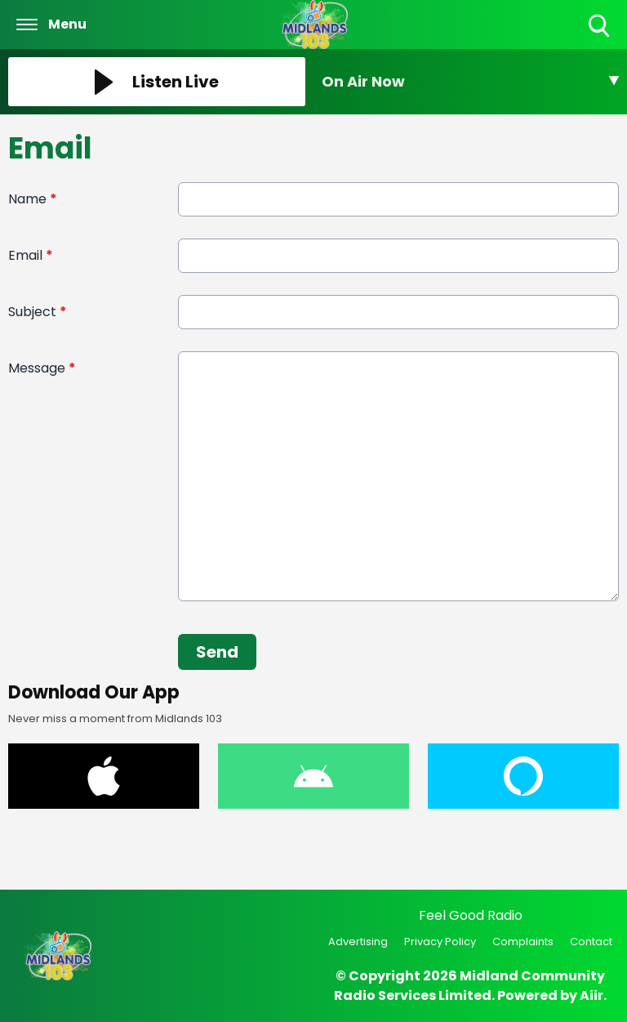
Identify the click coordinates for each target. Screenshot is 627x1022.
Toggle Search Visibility (600, 26)
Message (42, 368)
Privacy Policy (440, 941)
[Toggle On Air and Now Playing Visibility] (470, 81)
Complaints (523, 941)
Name (32, 199)
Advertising (358, 941)
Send (217, 651)
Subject (37, 311)
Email (30, 255)
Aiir (591, 995)
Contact (591, 941)
